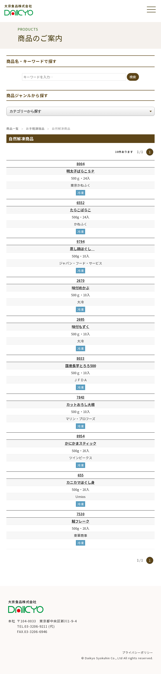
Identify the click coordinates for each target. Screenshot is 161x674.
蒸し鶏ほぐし (82, 248)
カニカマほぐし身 (80, 482)
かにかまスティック (80, 443)
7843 (80, 397)
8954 (80, 436)
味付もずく (80, 326)
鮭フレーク (80, 521)
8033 (80, 358)
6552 (80, 202)
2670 (80, 280)
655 (81, 475)
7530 (80, 514)
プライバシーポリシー (137, 652)
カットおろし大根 (80, 404)
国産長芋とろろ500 (80, 365)
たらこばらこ (80, 209)
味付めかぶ (80, 287)
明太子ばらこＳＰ (80, 171)
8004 (80, 163)
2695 (80, 319)
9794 (80, 241)
